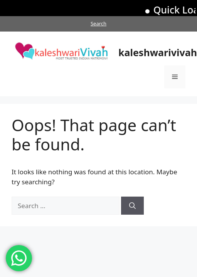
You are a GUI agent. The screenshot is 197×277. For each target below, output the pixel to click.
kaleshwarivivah (157, 52)
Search (98, 23)
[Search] (132, 206)
